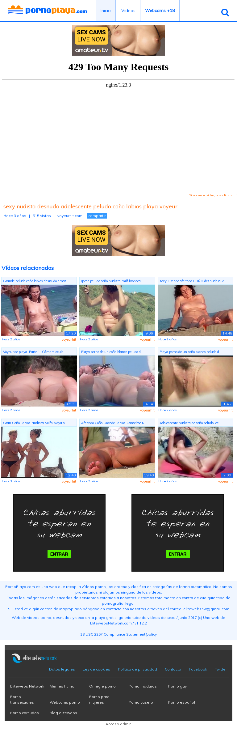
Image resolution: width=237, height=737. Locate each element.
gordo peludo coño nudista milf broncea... (112, 281)
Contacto (173, 669)
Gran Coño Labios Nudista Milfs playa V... (35, 423)
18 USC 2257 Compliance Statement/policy (118, 634)
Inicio (106, 10)
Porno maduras (143, 686)
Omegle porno (102, 686)
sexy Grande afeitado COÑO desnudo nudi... (194, 281)
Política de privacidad (137, 669)
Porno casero (141, 702)
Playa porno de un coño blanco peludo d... (112, 352)
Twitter (221, 669)
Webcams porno (65, 702)
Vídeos (128, 10)
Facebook (198, 669)
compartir (97, 215)
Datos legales (62, 669)
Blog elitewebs (63, 712)
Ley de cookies (96, 669)
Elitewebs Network (27, 686)
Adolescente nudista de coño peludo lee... (190, 423)
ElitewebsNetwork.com (111, 623)
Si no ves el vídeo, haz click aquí (212, 195)
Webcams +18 (160, 10)
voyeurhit (69, 339)
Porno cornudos (24, 712)
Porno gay (177, 686)
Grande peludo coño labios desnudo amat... (36, 281)
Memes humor (63, 686)
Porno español (181, 702)
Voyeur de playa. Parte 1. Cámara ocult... (34, 352)
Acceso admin (118, 724)
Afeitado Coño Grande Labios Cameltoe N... (114, 423)
